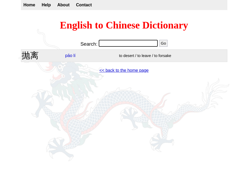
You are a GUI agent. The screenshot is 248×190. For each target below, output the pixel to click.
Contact (84, 5)
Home (29, 5)
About (63, 5)
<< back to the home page (124, 70)
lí (75, 55)
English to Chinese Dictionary (124, 25)
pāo (68, 55)
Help (46, 5)
